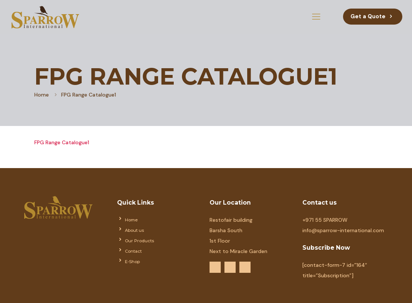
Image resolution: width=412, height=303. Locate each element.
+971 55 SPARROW (324, 220)
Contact (133, 251)
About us (134, 230)
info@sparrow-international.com (343, 230)
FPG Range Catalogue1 (61, 142)
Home (41, 94)
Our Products (139, 240)
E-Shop (132, 261)
